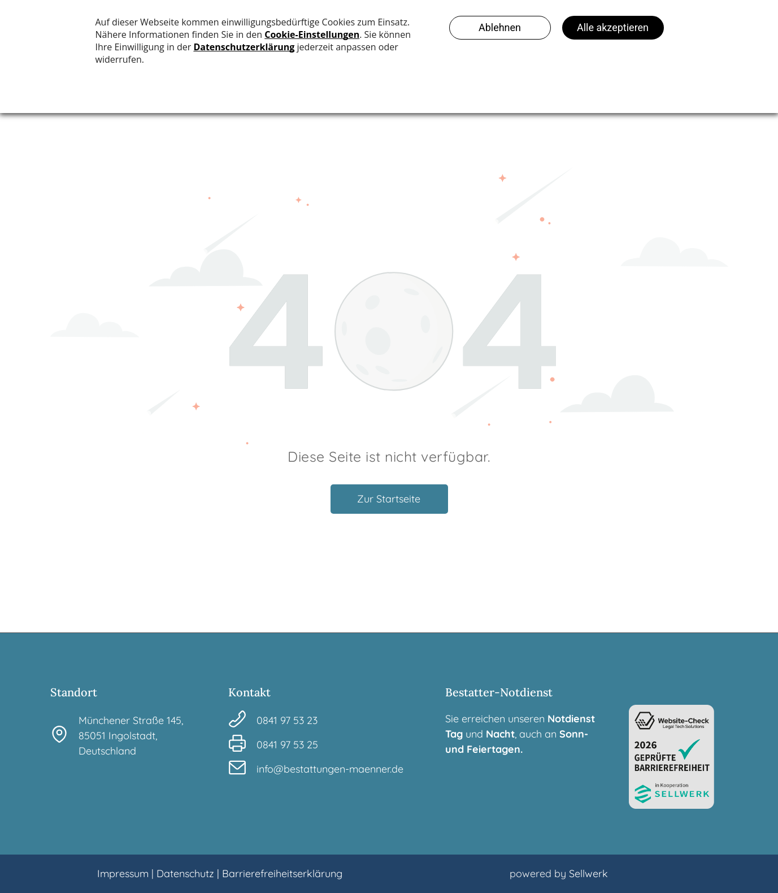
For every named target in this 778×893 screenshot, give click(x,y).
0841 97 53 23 (287, 720)
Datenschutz (185, 873)
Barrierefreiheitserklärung (282, 873)
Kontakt (249, 692)
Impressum (123, 873)
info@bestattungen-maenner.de (330, 768)
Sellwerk (588, 873)
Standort (73, 692)
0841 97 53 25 (287, 744)
